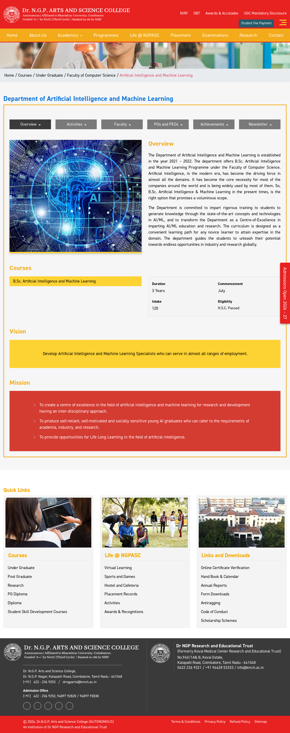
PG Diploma (18, 594)
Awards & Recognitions (124, 612)
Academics (70, 35)
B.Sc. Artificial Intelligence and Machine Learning (54, 281)
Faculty (122, 125)
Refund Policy (240, 721)
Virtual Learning (118, 567)
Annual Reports (214, 585)
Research (248, 35)
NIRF (184, 12)
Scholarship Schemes (219, 620)
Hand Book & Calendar (220, 576)
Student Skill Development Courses (38, 612)
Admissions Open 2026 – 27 (285, 293)
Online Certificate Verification (225, 567)
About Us (37, 35)
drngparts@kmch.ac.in (80, 681)
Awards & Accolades (221, 12)
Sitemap (260, 721)
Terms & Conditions (185, 721)
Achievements (214, 125)
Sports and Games (119, 576)
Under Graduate (21, 567)
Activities (77, 125)
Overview (30, 125)
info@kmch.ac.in (250, 667)
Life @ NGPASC (144, 35)
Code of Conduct (214, 612)
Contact (276, 35)
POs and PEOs (168, 125)
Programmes (106, 35)
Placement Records (121, 594)
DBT (196, 12)
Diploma (15, 603)
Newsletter (260, 125)
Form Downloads (215, 594)
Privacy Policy (215, 721)
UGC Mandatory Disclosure (265, 12)
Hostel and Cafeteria (121, 585)
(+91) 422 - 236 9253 (39, 681)
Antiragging (210, 603)
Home (12, 35)
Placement (181, 35)
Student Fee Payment (256, 23)
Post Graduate (20, 576)
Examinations (215, 35)
